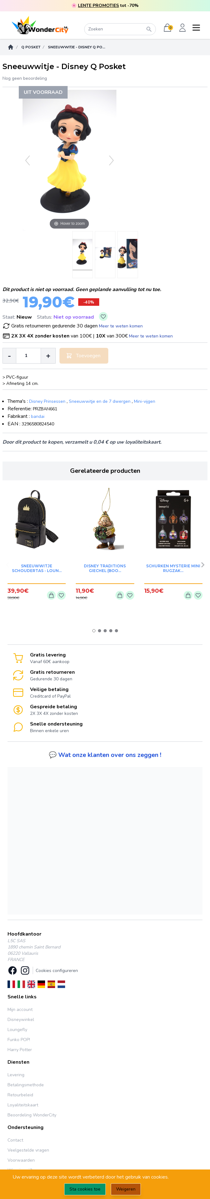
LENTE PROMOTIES (98, 5)
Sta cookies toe (84, 1189)
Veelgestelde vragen (28, 1150)
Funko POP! (19, 1040)
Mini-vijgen (144, 401)
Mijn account (20, 1010)
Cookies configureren (57, 971)
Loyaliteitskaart (23, 1105)
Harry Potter (20, 1050)
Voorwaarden (21, 1160)
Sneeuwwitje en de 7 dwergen (100, 401)
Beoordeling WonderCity (32, 1115)
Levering (16, 1075)
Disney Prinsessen (47, 401)
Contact (15, 1140)
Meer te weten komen (121, 326)
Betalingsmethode (26, 1085)
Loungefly (17, 1030)
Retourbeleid (20, 1095)
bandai (37, 416)
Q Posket (30, 47)
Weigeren (126, 1189)
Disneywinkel (21, 1020)
